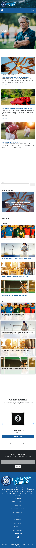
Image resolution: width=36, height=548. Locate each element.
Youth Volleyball (11, 74)
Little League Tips (17, 512)
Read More (4, 84)
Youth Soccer (17, 526)
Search (2, 182)
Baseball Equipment (7, 106)
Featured (4, 74)
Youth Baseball (17, 519)
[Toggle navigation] (33, 10)
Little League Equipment (25, 106)
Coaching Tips (17, 505)
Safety (17, 516)
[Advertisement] (27, 4)
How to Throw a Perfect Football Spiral (12, 142)
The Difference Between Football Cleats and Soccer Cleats (17, 108)
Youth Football (11, 139)
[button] (33, 424)
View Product (18, 436)
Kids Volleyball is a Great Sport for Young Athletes (15, 77)
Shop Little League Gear (18, 444)
